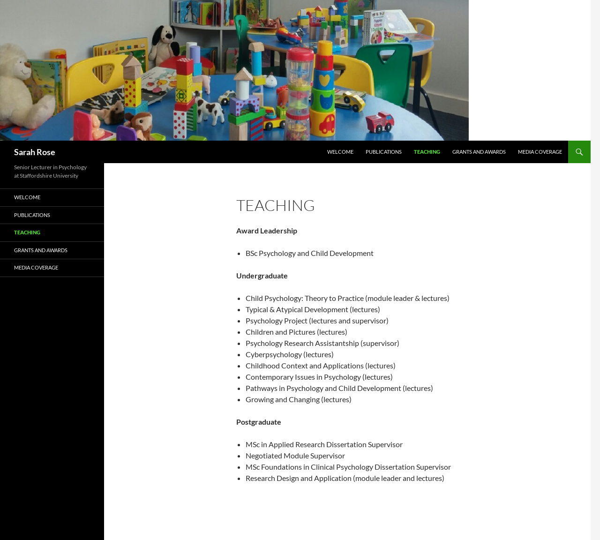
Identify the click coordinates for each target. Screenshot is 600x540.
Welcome (340, 152)
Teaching (427, 152)
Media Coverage (540, 152)
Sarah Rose (34, 152)
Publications (384, 152)
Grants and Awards (479, 152)
